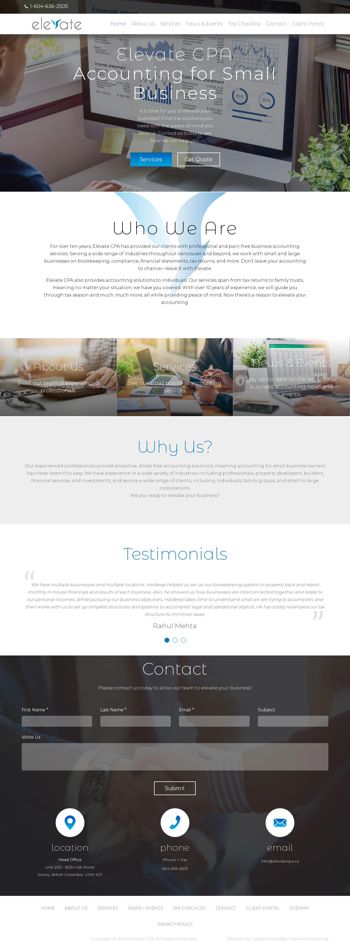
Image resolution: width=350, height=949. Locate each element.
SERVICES (107, 908)
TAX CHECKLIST (189, 908)
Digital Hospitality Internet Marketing (290, 938)
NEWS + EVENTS (145, 908)
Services (170, 24)
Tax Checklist (244, 24)
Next (340, 104)
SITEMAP (299, 908)
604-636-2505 (175, 868)
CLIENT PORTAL (263, 908)
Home (118, 24)
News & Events (204, 24)
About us (143, 24)
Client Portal (308, 24)
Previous (9, 104)
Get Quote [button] (199, 159)
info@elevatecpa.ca (280, 861)
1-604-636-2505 (49, 6)
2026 (122, 938)
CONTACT (226, 908)
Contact (276, 24)
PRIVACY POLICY (175, 924)
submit (175, 788)
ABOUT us (76, 908)
